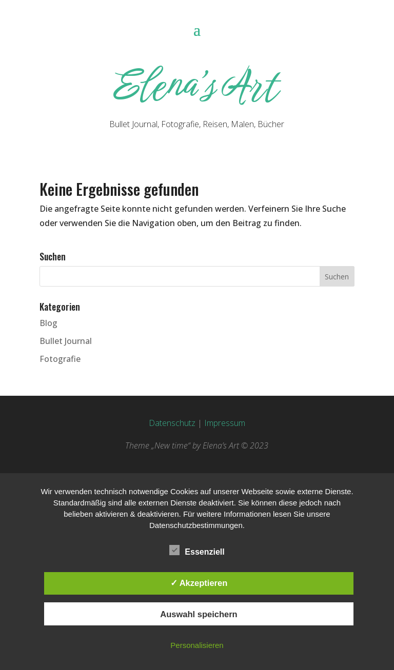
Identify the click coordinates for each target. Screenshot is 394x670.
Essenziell (196, 550)
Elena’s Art (197, 85)
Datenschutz (172, 423)
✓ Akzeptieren (199, 582)
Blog (48, 323)
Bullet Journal (66, 341)
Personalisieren (196, 645)
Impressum (224, 423)
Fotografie (60, 358)
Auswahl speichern (198, 614)
